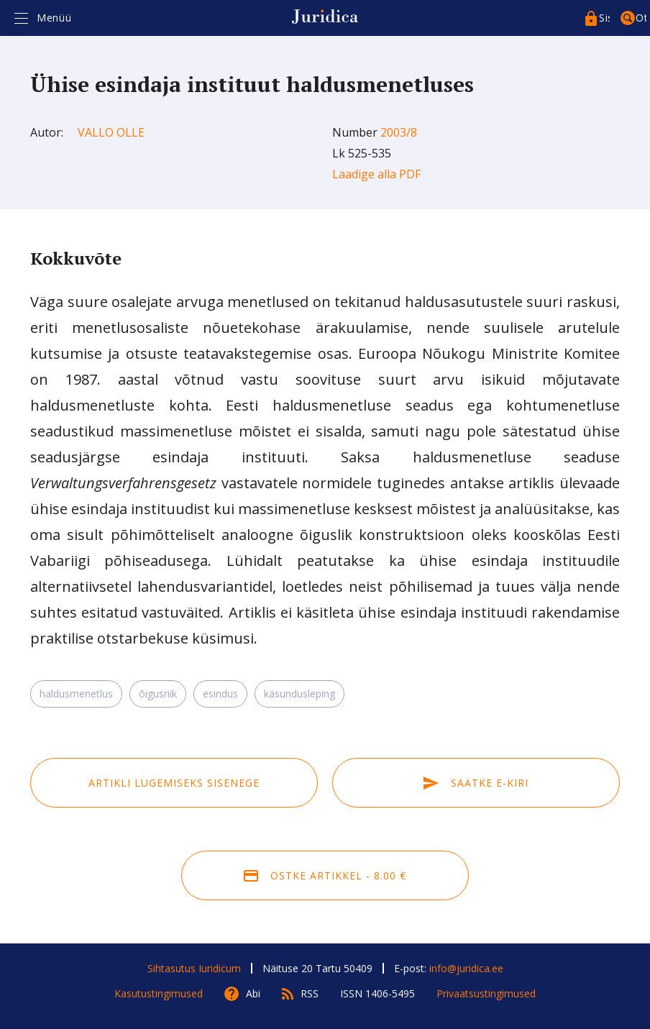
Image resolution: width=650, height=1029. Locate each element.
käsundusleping (299, 693)
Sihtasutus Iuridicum (194, 968)
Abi (253, 993)
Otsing (641, 17)
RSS (310, 993)
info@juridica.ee (466, 968)
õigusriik (158, 693)
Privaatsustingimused (486, 993)
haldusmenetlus (76, 693)
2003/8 (398, 132)
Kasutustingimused (158, 993)
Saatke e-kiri (476, 783)
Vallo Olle (111, 132)
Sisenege (604, 17)
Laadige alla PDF (376, 174)
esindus (220, 693)
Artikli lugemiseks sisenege (174, 783)
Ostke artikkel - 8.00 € (325, 875)
